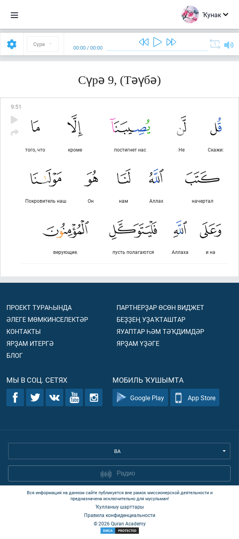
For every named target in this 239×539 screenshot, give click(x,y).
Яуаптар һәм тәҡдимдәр (160, 331)
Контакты (23, 331)
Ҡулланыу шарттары (119, 506)
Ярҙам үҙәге (137, 343)
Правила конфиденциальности (119, 515)
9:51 (16, 106)
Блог (14, 355)
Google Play (140, 397)
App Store (194, 397)
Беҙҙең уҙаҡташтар (150, 319)
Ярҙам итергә (30, 343)
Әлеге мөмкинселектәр (47, 319)
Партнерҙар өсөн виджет (160, 307)
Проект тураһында (39, 307)
